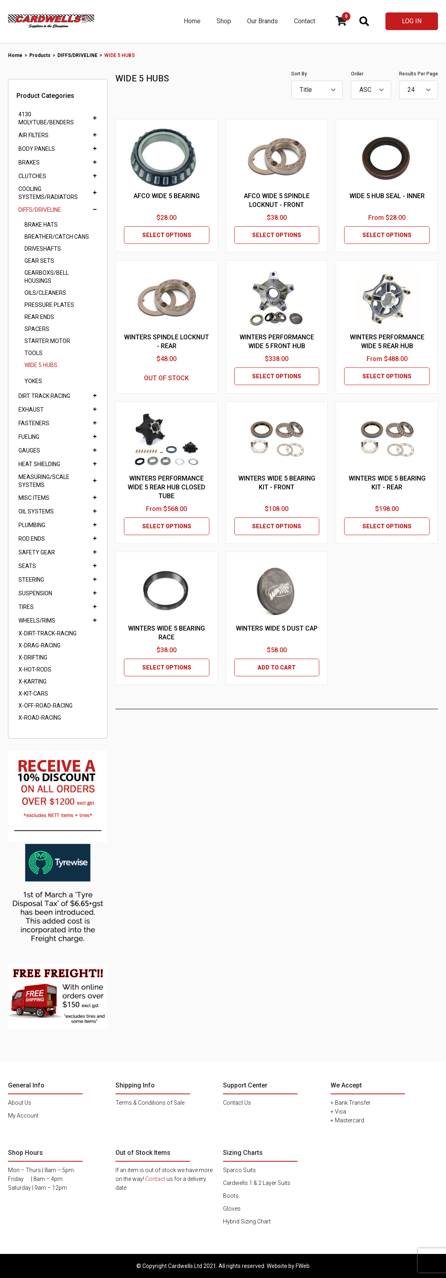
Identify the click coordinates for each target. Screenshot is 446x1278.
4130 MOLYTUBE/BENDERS (46, 118)
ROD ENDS (31, 539)
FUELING (28, 437)
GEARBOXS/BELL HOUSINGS (46, 277)
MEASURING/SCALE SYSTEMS (43, 481)
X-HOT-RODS (34, 669)
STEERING (31, 579)
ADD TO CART (276, 667)
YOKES (33, 381)
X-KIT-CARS (33, 693)
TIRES (26, 607)
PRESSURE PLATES (49, 305)
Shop (224, 21)
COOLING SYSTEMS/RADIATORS (48, 193)
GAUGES (29, 450)
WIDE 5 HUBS (40, 365)
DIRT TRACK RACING (44, 396)
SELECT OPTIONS (166, 235)
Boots (231, 1196)
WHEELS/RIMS (36, 620)
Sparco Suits (239, 1170)
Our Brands (262, 21)
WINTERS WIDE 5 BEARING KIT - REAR (387, 483)
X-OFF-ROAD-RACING (45, 705)
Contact (304, 21)
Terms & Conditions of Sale (150, 1102)
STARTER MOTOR (47, 341)
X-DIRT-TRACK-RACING (47, 633)
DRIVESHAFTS (42, 248)
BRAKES (29, 162)
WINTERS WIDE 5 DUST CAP (277, 628)
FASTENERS (33, 423)
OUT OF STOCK (166, 378)
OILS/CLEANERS (45, 293)
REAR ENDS (39, 317)
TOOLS (33, 353)
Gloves (232, 1208)
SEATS (27, 566)
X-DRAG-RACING (39, 645)
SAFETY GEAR (36, 552)
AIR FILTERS (33, 135)
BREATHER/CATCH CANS (56, 236)
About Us (19, 1102)
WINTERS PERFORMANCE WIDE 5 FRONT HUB (276, 341)
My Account (23, 1115)
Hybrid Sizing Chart (247, 1221)
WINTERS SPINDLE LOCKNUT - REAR (166, 341)
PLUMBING (31, 525)
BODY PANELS (36, 149)
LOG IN (412, 21)
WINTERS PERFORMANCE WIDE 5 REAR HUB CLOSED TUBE (166, 487)
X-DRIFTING (32, 657)
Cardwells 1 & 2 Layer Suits (256, 1183)
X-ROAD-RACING (39, 717)
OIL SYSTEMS (36, 511)
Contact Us (237, 1102)
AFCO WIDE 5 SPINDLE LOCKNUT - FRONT (277, 200)
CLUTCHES (32, 176)
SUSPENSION (35, 593)
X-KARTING (32, 681)
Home (192, 21)
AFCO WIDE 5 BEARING (167, 196)
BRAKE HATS (41, 224)
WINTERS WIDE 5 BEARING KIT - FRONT (276, 483)
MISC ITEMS (33, 498)
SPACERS (36, 329)
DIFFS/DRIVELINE (39, 210)
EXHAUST (31, 409)
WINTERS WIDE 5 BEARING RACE (166, 633)
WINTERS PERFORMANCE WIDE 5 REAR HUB (387, 341)
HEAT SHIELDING (39, 464)
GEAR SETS (39, 261)
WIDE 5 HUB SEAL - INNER (387, 196)
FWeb (303, 1266)
